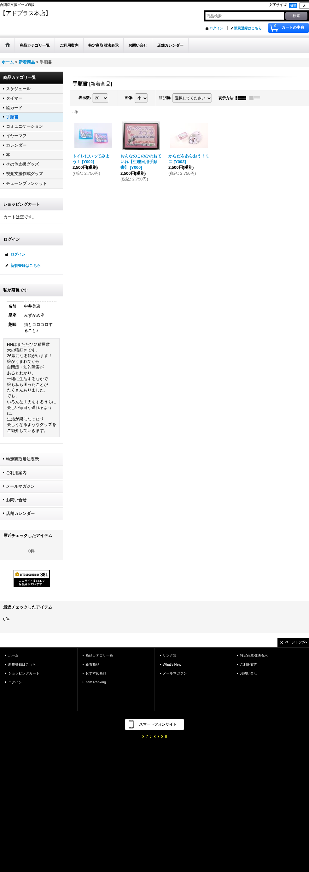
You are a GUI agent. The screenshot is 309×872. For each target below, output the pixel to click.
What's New (172, 664)
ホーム (13, 655)
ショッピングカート (23, 673)
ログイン (216, 28)
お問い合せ (16, 500)
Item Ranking (95, 682)
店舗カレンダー (20, 513)
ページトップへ (296, 642)
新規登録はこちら (248, 28)
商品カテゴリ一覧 (99, 655)
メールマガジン (20, 486)
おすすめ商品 (95, 673)
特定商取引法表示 (22, 459)
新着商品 (92, 664)
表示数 (85, 98)
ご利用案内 (16, 472)
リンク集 (170, 655)
